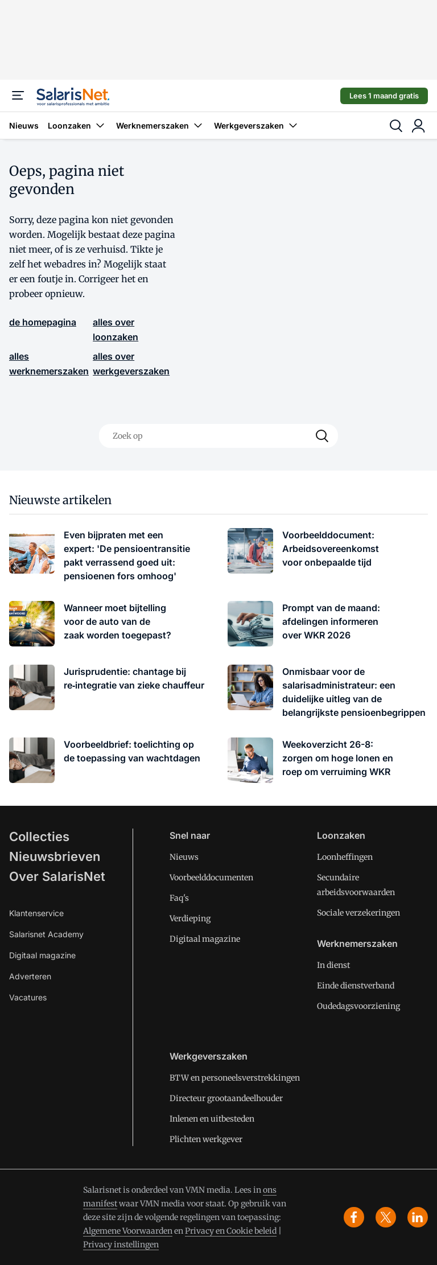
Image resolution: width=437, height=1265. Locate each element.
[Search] (322, 436)
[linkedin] (417, 1217)
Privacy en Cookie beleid (231, 1231)
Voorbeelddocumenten (211, 877)
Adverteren (30, 976)
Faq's (179, 898)
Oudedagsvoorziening (358, 1006)
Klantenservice (36, 913)
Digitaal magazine (42, 955)
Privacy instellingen (121, 1244)
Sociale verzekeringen (358, 913)
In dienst (333, 965)
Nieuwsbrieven (54, 856)
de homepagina (42, 322)
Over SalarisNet (57, 876)
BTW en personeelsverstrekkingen (235, 1078)
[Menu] (18, 95)
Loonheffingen (345, 857)
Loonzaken (77, 125)
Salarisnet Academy (46, 934)
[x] (386, 1217)
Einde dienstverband (355, 985)
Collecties (39, 836)
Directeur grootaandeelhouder (226, 1098)
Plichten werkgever (206, 1139)
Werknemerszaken (160, 125)
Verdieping (190, 918)
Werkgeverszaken (257, 125)
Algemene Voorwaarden (127, 1231)
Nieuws (24, 125)
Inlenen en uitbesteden (212, 1119)
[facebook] (354, 1217)
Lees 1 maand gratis (384, 95)
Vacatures (28, 997)
